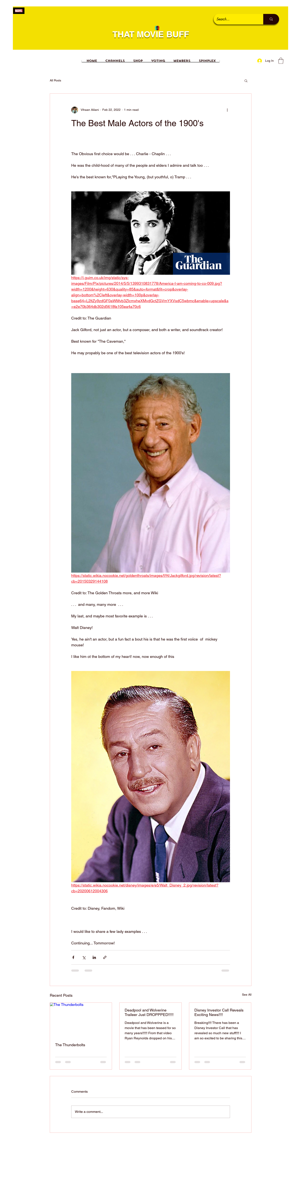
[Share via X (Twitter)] (84, 957)
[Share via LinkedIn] (94, 957)
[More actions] (227, 110)
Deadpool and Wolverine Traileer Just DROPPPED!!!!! (149, 1012)
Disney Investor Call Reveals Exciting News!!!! (219, 1012)
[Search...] (235, 19)
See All (246, 994)
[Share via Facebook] (73, 957)
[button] (280, 61)
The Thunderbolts (70, 1045)
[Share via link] (105, 957)
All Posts (55, 80)
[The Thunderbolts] (81, 1020)
